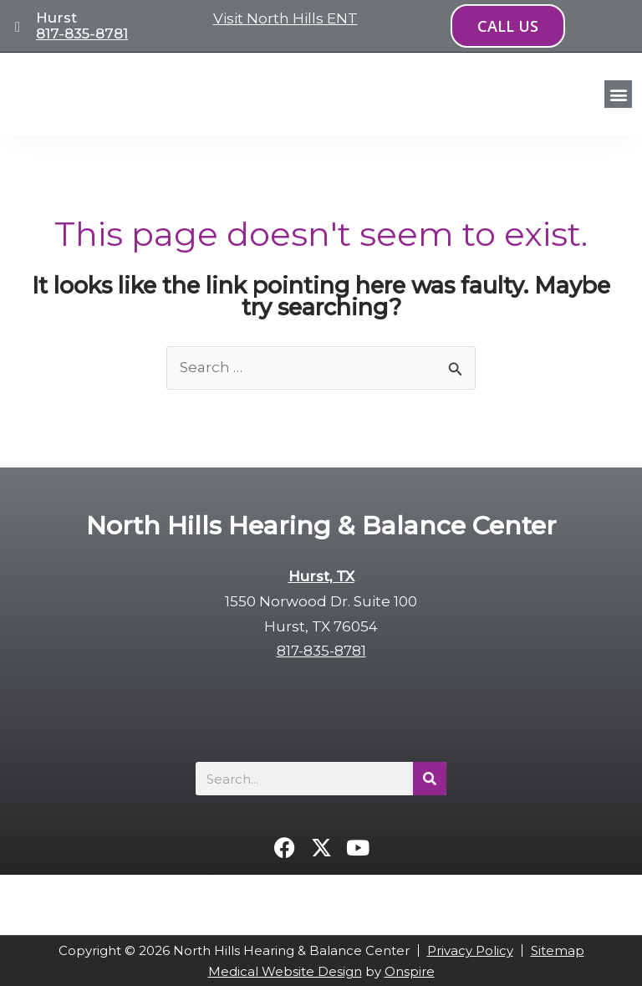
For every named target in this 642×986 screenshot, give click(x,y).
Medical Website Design (285, 971)
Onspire (410, 971)
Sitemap (557, 950)
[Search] (429, 778)
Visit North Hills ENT (285, 18)
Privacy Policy (470, 950)
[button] (618, 94)
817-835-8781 (82, 33)
